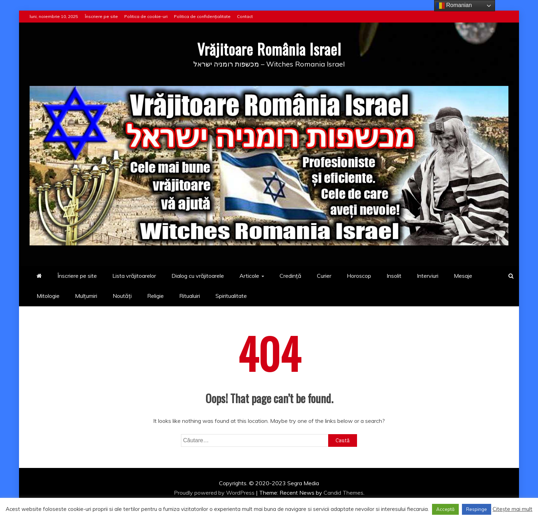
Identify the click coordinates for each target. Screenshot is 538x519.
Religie (155, 295)
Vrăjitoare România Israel (269, 49)
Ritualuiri (189, 295)
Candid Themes (343, 492)
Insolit (394, 275)
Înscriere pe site (101, 16)
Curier (324, 275)
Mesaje (463, 275)
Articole (249, 275)
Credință (290, 275)
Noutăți (122, 295)
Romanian (454, 5)
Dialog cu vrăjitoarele (197, 275)
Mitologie (48, 295)
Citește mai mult (512, 509)
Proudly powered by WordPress (215, 492)
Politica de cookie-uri (146, 16)
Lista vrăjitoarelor (134, 275)
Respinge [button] (476, 509)
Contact (245, 16)
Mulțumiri (86, 295)
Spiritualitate (231, 295)
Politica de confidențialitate (202, 16)
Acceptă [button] (445, 509)
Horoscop (359, 275)
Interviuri (427, 275)
